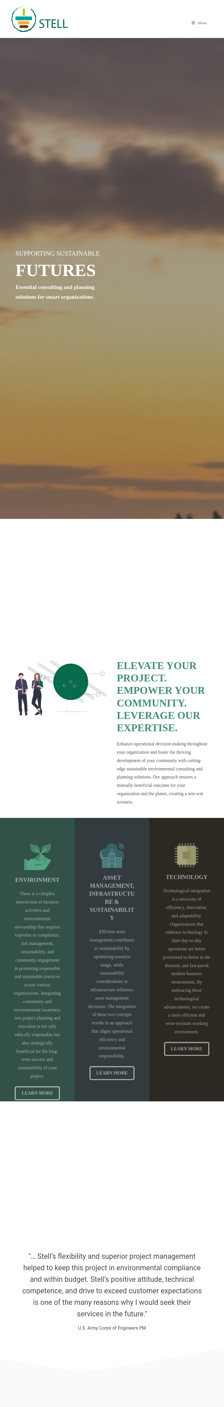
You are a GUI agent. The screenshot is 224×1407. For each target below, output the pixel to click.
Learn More (112, 1085)
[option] (112, 1289)
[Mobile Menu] (199, 23)
